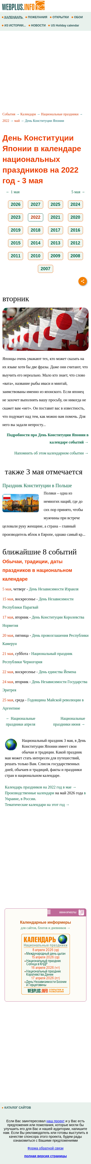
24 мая (7, 682)
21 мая (7, 654)
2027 (35, 204)
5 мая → (78, 192)
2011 (15, 255)
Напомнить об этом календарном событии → (51, 453)
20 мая (7, 635)
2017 (55, 230)
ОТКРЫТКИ (60, 17)
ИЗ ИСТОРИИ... (14, 25)
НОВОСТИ (37, 25)
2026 (15, 204)
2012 (75, 243)
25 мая (7, 700)
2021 (55, 217)
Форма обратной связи (45, 1148)
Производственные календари (29, 793)
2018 (35, 230)
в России (28, 799)
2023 (15, 217)
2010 (35, 255)
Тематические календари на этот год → (37, 805)
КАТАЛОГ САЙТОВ (17, 1107)
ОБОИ (77, 17)
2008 (75, 255)
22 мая (7, 672)
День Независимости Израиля (53, 589)
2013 (55, 243)
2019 (15, 230)
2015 (15, 243)
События (8, 114)
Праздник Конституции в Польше (37, 485)
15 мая (7, 599)
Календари (28, 114)
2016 (75, 230)
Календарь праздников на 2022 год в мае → (40, 787)
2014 (35, 243)
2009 (55, 255)
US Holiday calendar (64, 25)
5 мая (6, 589)
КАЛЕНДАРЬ (13, 17)
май (17, 121)
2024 (75, 204)
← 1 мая (12, 192)
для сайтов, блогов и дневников (45, 928)
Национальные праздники (60, 114)
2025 (55, 204)
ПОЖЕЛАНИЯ (36, 17)
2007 (45, 268)
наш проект (56, 1121)
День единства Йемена (57, 672)
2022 (5, 121)
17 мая (7, 617)
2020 (75, 217)
